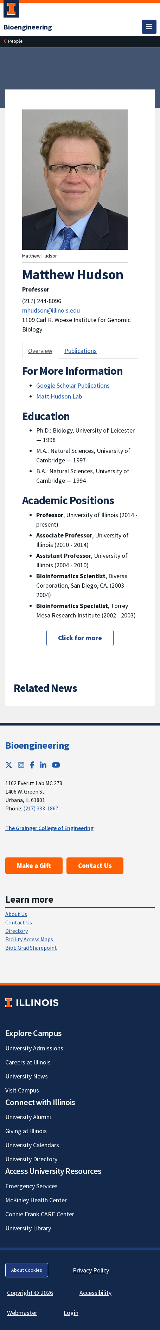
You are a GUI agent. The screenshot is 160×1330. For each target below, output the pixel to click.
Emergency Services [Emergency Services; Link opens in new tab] (31, 1186)
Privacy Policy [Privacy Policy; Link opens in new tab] (91, 1270)
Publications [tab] (80, 351)
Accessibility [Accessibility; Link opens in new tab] (95, 1293)
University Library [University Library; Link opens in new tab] (28, 1228)
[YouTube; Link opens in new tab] (56, 765)
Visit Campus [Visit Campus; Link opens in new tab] (22, 1090)
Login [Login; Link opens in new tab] (71, 1313)
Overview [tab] (40, 351)
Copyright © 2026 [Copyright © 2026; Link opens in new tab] (30, 1293)
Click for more (80, 638)
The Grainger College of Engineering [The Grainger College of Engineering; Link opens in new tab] (49, 827)
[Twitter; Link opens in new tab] (8, 765)
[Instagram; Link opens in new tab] (21, 765)
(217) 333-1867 (40, 808)
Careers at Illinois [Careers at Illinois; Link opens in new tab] (28, 1062)
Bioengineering (37, 745)
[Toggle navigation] (149, 27)
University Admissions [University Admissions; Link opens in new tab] (34, 1048)
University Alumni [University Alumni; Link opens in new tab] (28, 1117)
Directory (16, 930)
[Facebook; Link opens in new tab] (32, 765)
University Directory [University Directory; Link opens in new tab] (31, 1159)
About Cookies (26, 1270)
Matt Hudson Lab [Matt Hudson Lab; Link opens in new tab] (59, 396)
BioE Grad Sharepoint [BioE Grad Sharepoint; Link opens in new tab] (31, 947)
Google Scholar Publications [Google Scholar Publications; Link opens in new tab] (73, 385)
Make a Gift (34, 865)
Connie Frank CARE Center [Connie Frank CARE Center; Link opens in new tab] (39, 1214)
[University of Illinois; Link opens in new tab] (31, 1002)
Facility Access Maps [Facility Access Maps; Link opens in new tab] (29, 939)
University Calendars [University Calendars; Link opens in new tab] (32, 1145)
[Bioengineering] (28, 26)
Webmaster (22, 1313)
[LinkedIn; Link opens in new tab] (43, 765)
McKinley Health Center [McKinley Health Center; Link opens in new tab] (36, 1200)
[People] (15, 41)
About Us (16, 913)
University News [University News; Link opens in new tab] (26, 1076)
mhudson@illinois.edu (51, 310)
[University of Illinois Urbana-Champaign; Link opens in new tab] (11, 10)
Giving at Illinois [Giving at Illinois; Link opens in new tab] (26, 1131)
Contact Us (95, 865)
